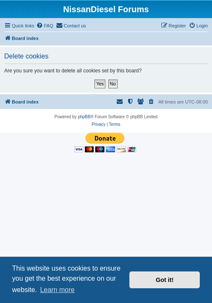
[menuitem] (44, 26)
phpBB (84, 116)
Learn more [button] (57, 289)
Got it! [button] (165, 279)
